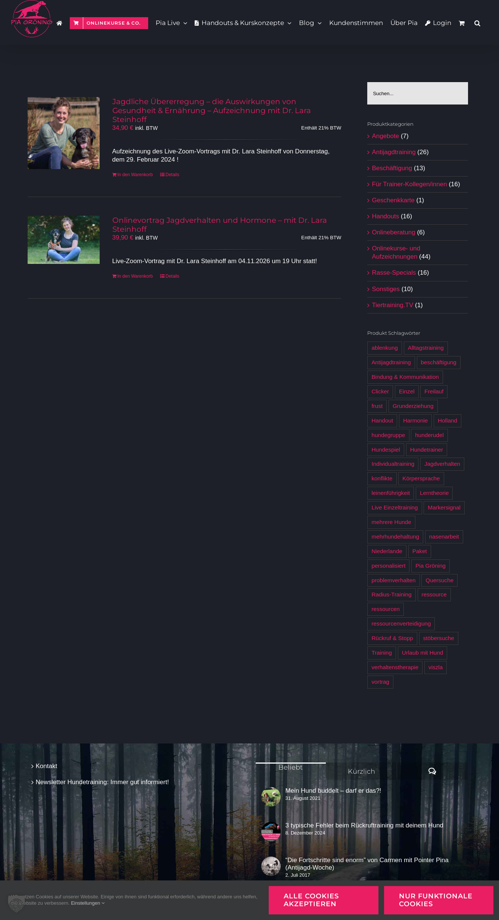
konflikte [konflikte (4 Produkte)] (381, 478)
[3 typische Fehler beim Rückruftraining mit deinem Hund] (271, 831)
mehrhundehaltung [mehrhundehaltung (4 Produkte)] (395, 536)
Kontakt (46, 766)
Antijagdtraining (393, 152)
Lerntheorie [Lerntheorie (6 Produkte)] (434, 493)
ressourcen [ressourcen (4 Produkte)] (385, 609)
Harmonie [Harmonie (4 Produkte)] (415, 420)
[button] (477, 22)
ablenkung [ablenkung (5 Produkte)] (384, 347)
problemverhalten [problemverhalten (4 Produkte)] (393, 580)
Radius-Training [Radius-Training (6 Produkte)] (391, 594)
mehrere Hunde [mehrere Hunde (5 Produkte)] (391, 522)
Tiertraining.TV (392, 305)
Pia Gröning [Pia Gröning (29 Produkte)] (430, 565)
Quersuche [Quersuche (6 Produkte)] (439, 580)
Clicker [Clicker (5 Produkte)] (380, 391)
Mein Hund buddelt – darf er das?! (333, 790)
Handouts (385, 216)
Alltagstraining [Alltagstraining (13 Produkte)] (426, 347)
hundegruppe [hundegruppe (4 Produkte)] (388, 435)
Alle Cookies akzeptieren (311, 900)
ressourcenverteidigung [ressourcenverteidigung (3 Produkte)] (401, 623)
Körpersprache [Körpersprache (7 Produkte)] (421, 478)
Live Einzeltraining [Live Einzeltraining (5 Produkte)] (394, 507)
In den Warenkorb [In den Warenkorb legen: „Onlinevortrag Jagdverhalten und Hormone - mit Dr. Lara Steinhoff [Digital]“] (135, 276)
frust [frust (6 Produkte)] (377, 406)
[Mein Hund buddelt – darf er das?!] (271, 797)
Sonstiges (386, 289)
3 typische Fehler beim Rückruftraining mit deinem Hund (364, 825)
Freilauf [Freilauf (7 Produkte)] (433, 391)
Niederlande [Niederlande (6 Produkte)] (386, 551)
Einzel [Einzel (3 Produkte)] (407, 391)
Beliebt (290, 767)
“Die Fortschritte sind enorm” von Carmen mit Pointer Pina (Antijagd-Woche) (367, 864)
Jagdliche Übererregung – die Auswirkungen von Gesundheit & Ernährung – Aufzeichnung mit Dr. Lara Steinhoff (211, 110)
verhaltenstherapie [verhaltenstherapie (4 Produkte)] (394, 667)
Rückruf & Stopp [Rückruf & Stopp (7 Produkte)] (392, 638)
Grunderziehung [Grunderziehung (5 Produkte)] (413, 406)
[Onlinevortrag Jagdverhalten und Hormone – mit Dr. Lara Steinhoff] (64, 240)
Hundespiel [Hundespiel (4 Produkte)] (385, 449)
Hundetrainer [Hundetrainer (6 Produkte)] (426, 449)
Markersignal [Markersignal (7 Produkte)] (444, 507)
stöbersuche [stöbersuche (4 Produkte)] (438, 638)
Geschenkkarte (393, 200)
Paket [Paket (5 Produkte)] (419, 551)
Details (172, 174)
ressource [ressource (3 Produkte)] (434, 594)
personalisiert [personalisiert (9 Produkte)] (388, 565)
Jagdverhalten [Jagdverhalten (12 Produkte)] (442, 464)
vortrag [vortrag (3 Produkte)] (380, 682)
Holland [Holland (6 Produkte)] (447, 420)
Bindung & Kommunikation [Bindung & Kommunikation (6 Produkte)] (405, 377)
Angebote (385, 136)
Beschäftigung (392, 168)
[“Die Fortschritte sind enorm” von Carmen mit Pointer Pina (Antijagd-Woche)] (271, 866)
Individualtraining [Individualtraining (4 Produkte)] (392, 464)
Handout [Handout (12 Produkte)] (382, 420)
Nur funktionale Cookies (436, 900)
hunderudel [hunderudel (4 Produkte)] (429, 435)
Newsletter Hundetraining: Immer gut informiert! (102, 782)
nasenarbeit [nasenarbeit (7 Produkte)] (444, 536)
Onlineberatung (393, 232)
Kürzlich (361, 771)
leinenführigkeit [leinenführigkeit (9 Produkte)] (390, 493)
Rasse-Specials (394, 272)
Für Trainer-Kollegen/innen (409, 184)
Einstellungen (88, 903)
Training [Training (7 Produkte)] (381, 652)
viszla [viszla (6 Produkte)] (435, 667)
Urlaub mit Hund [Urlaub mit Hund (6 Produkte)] (422, 652)
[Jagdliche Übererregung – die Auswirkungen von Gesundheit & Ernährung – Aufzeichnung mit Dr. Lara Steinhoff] (64, 133)
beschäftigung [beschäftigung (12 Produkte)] (438, 362)
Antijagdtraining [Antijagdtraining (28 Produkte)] (391, 362)
